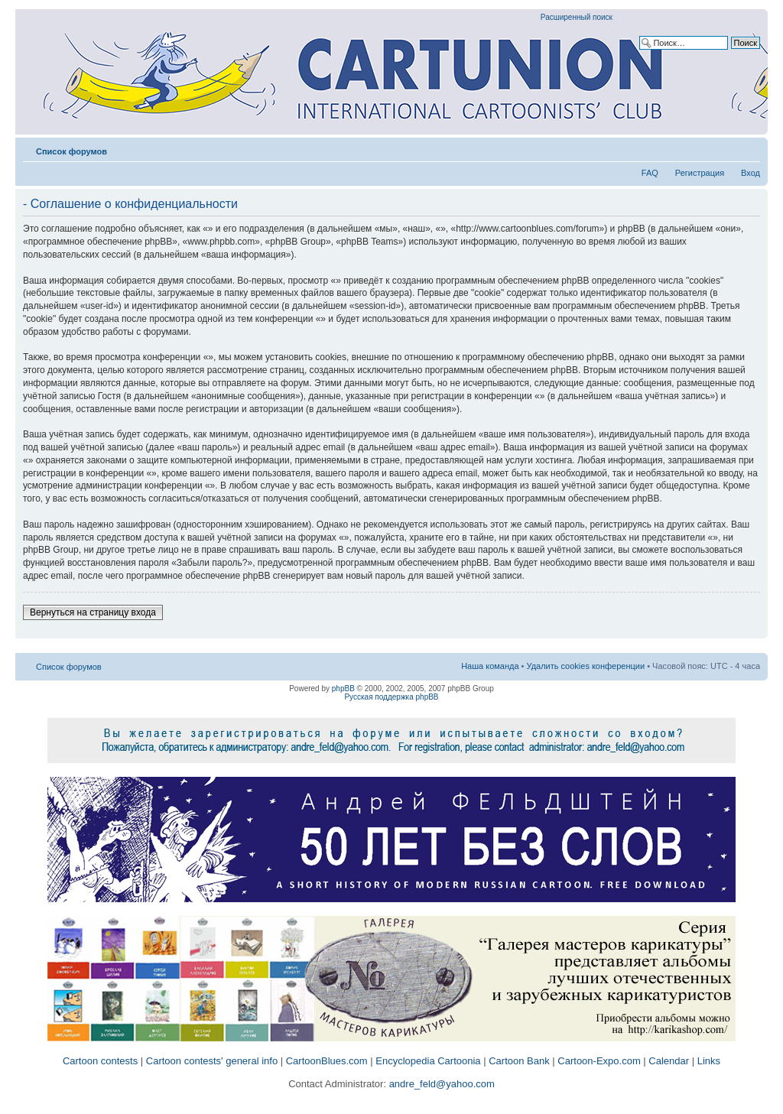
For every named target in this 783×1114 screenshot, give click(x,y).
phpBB (343, 688)
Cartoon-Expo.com (598, 1061)
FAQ (650, 172)
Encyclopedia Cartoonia (427, 1061)
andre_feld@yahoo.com (440, 1084)
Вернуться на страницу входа (93, 612)
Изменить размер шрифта (749, 148)
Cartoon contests (100, 1061)
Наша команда (489, 666)
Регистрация (699, 172)
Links (708, 1061)
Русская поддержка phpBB (391, 697)
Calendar (668, 1061)
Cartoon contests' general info (212, 1061)
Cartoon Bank (519, 1061)
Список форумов (71, 151)
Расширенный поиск (576, 17)
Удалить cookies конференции (586, 666)
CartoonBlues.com (327, 1061)
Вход (750, 172)
